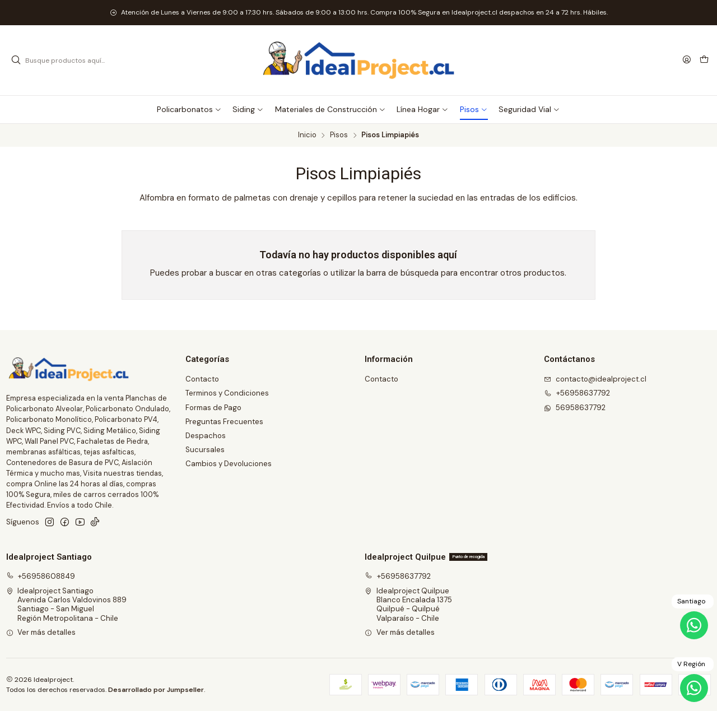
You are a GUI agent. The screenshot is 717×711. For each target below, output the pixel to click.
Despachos (205, 435)
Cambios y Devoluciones (228, 463)
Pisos (339, 135)
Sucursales (205, 449)
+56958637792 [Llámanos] (577, 393)
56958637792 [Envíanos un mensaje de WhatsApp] (575, 407)
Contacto (202, 379)
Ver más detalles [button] (41, 632)
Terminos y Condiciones (227, 393)
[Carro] (704, 60)
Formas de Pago (213, 407)
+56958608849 (41, 576)
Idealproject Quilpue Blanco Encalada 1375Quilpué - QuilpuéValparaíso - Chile (408, 604)
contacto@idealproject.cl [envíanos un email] (595, 379)
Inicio (307, 135)
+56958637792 (398, 576)
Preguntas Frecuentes (224, 421)
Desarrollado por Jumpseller (156, 689)
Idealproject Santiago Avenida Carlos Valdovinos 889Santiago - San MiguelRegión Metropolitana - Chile (66, 604)
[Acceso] (686, 60)
